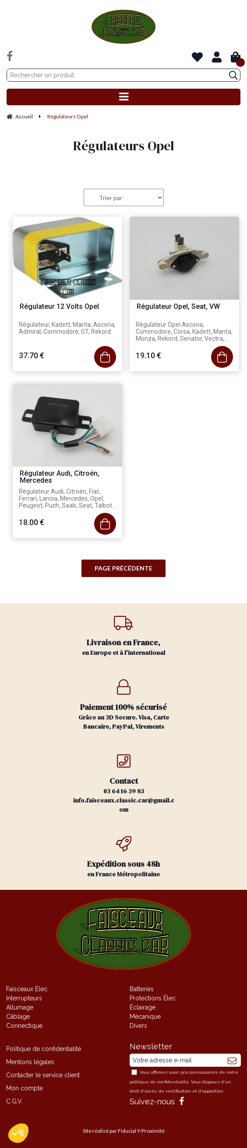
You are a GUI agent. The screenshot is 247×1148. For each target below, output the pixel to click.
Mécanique (145, 1016)
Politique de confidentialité (43, 1048)
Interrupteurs (24, 998)
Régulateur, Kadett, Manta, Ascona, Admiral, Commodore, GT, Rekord (67, 328)
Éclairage (142, 1007)
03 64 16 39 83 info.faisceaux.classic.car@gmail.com (123, 783)
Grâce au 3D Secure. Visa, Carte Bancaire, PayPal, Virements (123, 705)
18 (31, 522)
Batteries (142, 988)
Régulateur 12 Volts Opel (59, 307)
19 (148, 355)
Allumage (19, 1007)
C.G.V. (14, 1101)
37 (31, 355)
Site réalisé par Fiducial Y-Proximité (124, 1130)
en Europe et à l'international (123, 636)
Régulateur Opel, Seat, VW (178, 307)
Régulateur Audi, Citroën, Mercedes (59, 477)
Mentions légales (30, 1061)
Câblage (18, 1016)
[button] (18, 1133)
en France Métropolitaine (123, 857)
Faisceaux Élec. (27, 988)
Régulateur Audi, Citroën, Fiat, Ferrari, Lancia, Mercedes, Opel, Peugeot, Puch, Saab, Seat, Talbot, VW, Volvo (66, 499)
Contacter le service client (43, 1075)
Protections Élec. (153, 998)
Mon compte (24, 1088)
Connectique (24, 1025)
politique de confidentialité (159, 1081)
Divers (138, 1025)
